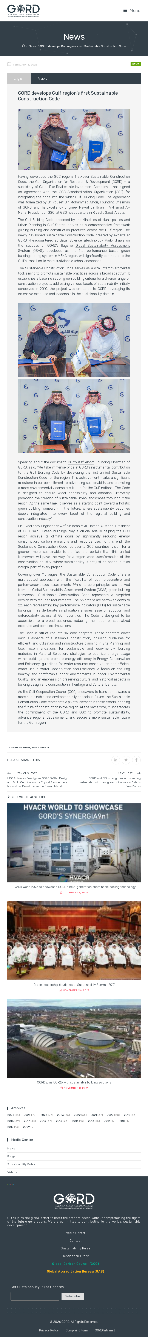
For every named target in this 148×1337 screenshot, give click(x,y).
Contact (76, 1241)
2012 (107, 1120)
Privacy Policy (49, 1330)
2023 (60, 1114)
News (135, 64)
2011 (122, 1120)
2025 (27, 1114)
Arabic (42, 78)
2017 (27, 1120)
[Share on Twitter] (126, 760)
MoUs (26, 747)
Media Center (75, 1233)
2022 (77, 1114)
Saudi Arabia (40, 747)
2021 (94, 1114)
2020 (110, 1114)
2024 (43, 1114)
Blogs (11, 1156)
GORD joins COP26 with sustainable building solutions (74, 1082)
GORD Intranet (105, 1330)
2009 (26, 1126)
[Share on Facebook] (136, 760)
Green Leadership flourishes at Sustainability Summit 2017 (74, 985)
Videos (12, 1172)
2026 (10, 1114)
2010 (10, 1126)
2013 (91, 1120)
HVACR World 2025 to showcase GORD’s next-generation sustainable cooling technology (74, 887)
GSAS (18, 747)
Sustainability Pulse (21, 1164)
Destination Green (75, 1256)
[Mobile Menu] (132, 10)
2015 (59, 1120)
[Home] (23, 46)
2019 (127, 1114)
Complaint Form (77, 1330)
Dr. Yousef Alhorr (81, 462)
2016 (43, 1120)
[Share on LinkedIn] (115, 760)
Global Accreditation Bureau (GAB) (75, 1271)
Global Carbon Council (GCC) (75, 1264)
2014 (75, 1120)
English (19, 78)
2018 (10, 1120)
